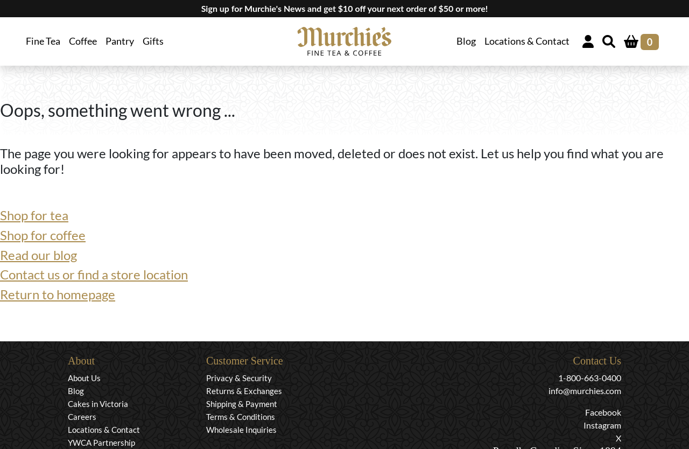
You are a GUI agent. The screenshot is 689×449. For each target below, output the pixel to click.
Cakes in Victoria (98, 404)
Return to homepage (57, 294)
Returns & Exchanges (244, 391)
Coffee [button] (83, 41)
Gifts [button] (153, 41)
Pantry (120, 41)
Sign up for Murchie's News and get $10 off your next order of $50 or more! (344, 8)
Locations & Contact (527, 41)
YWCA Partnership (101, 442)
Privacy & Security (239, 378)
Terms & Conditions (240, 417)
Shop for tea (34, 215)
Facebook (603, 412)
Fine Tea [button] (43, 41)
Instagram (602, 425)
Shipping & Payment (241, 404)
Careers (82, 417)
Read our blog (38, 255)
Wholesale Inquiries (241, 429)
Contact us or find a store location (94, 274)
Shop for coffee (43, 235)
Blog (466, 41)
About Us (84, 378)
